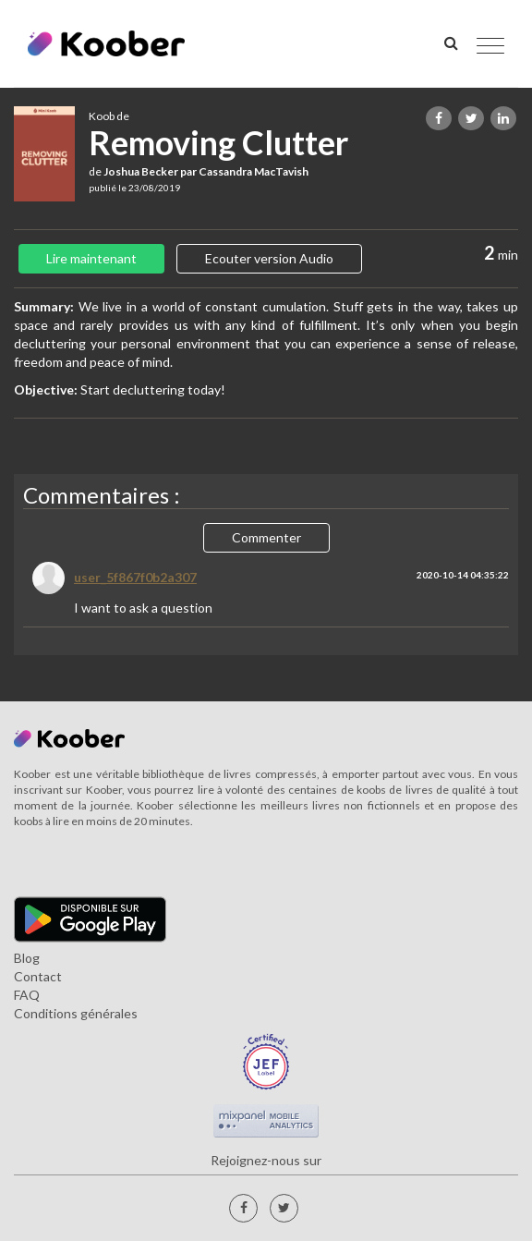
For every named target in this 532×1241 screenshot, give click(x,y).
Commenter (266, 537)
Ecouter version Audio (269, 258)
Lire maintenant (91, 258)
